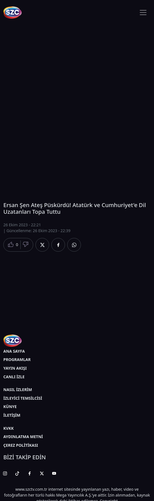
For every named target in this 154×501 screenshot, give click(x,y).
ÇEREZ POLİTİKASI (20, 445)
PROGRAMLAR (17, 359)
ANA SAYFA (14, 351)
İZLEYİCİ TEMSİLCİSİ (22, 398)
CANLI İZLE (14, 376)
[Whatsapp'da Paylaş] (74, 245)
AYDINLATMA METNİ (23, 436)
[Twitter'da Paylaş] (42, 245)
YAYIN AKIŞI (15, 368)
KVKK (8, 428)
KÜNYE (10, 406)
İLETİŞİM (11, 415)
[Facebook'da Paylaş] (58, 245)
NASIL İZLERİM (17, 389)
